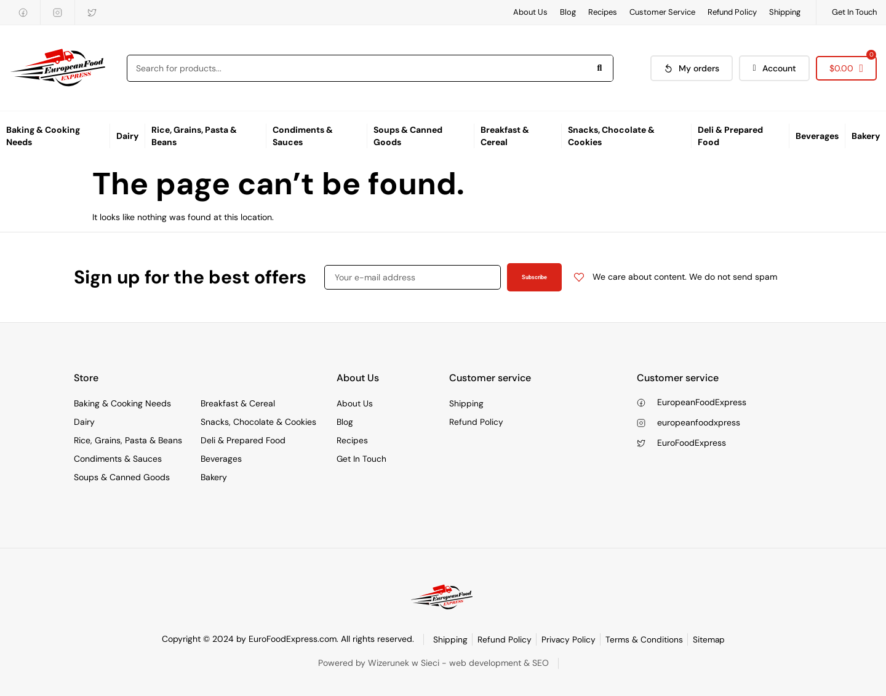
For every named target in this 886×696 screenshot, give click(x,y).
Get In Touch (854, 12)
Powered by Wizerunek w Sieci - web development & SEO (433, 662)
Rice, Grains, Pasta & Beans (194, 136)
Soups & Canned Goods (407, 136)
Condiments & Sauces (303, 136)
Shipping (784, 12)
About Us (530, 12)
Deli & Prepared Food (730, 136)
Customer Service (662, 12)
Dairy (127, 135)
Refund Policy (732, 12)
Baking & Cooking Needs (43, 136)
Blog (568, 12)
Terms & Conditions (644, 639)
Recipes (602, 12)
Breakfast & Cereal (505, 136)
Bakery (866, 135)
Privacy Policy (568, 639)
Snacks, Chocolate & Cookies (611, 136)
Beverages (817, 135)
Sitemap (709, 639)
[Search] (599, 68)
